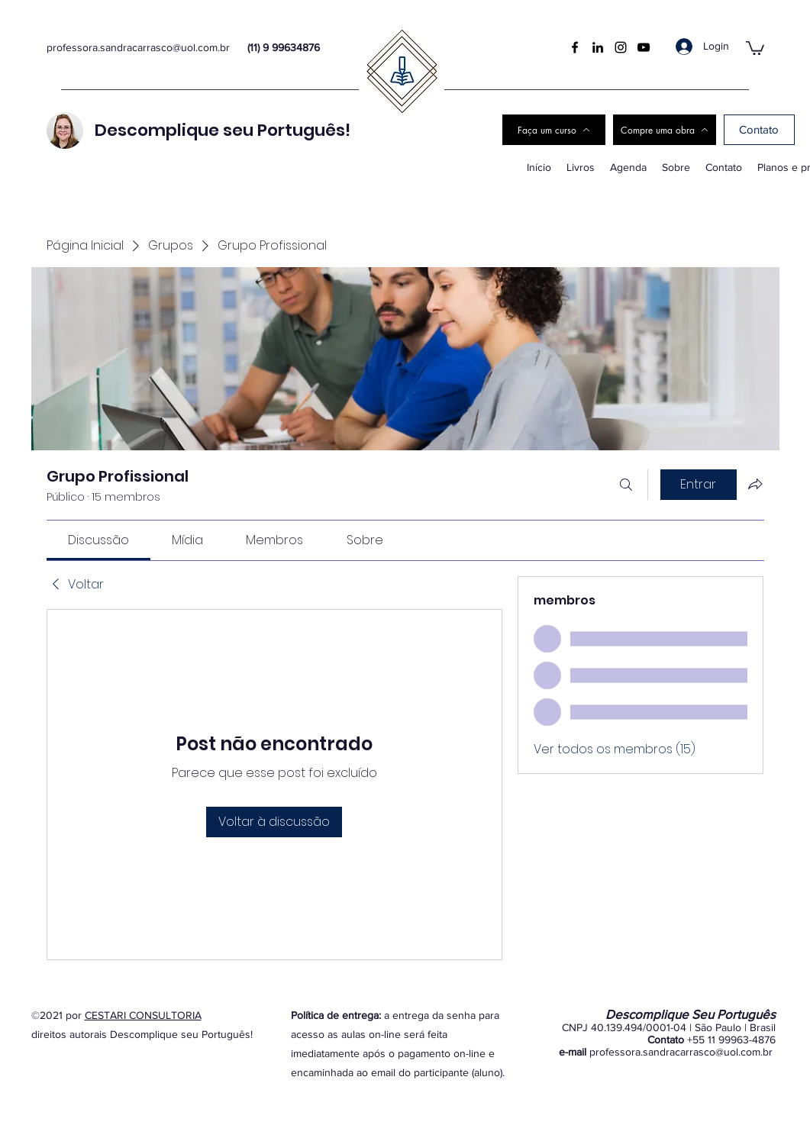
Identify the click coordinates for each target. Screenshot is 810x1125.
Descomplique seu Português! (222, 130)
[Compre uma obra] (664, 129)
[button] (755, 47)
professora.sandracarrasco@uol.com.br (138, 47)
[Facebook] (574, 47)
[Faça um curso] (553, 129)
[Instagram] (620, 47)
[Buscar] (626, 484)
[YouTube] (643, 47)
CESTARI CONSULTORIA (143, 1015)
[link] (98, 540)
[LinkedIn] (597, 47)
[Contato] (759, 129)
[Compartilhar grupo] (755, 484)
